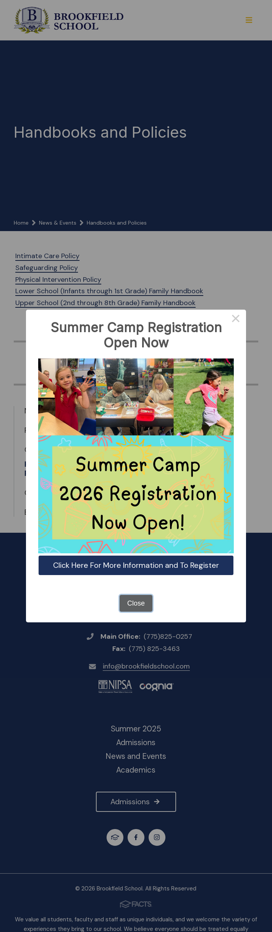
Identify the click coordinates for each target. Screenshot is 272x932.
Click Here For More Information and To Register (136, 565)
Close (136, 603)
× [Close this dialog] (235, 320)
